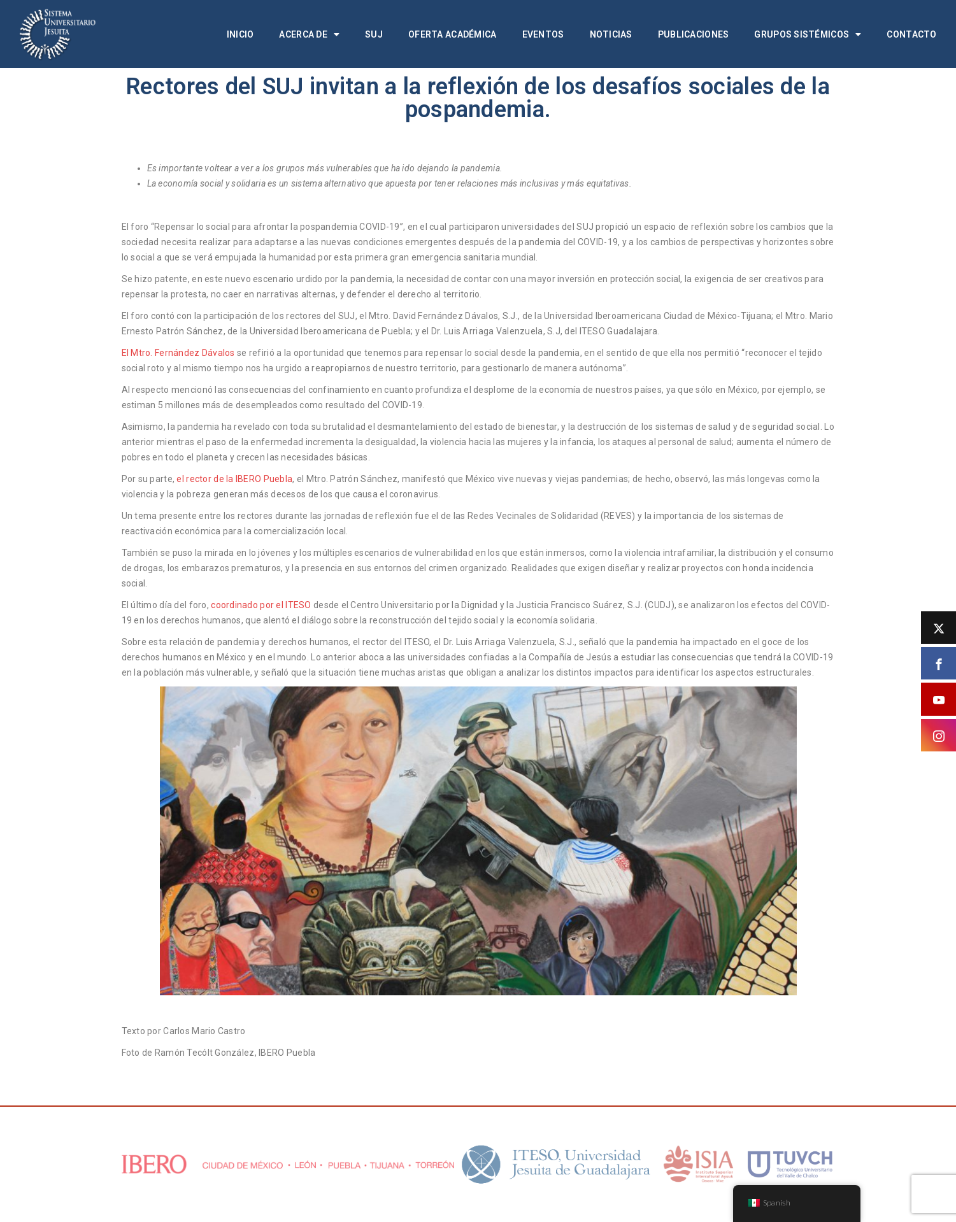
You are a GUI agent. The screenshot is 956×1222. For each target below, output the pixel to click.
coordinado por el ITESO (261, 605)
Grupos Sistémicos (807, 34)
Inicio (240, 34)
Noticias (611, 34)
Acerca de (309, 34)
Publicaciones (693, 34)
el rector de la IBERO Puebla (234, 479)
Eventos (543, 34)
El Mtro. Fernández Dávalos (178, 353)
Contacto (911, 34)
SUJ (374, 34)
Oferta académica (452, 34)
